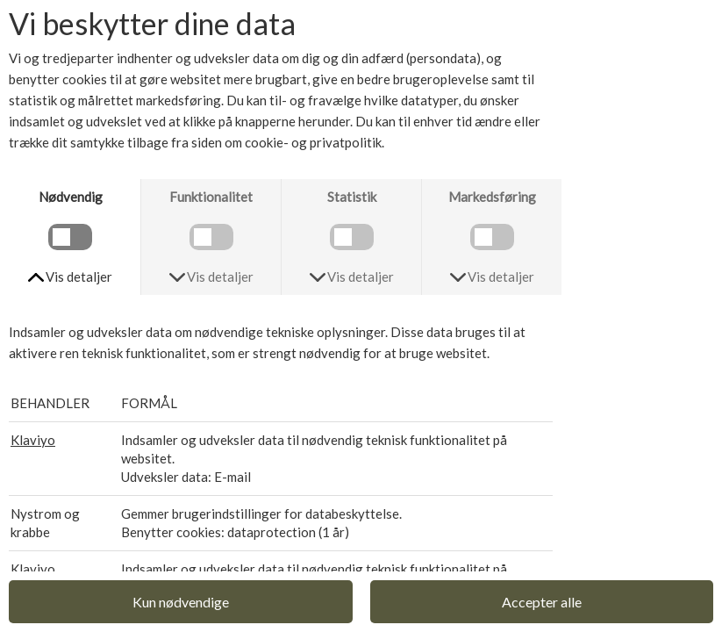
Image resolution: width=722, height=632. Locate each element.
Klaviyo (33, 440)
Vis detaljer (79, 276)
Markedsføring (492, 197)
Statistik (351, 197)
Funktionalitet (211, 197)
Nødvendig (71, 197)
